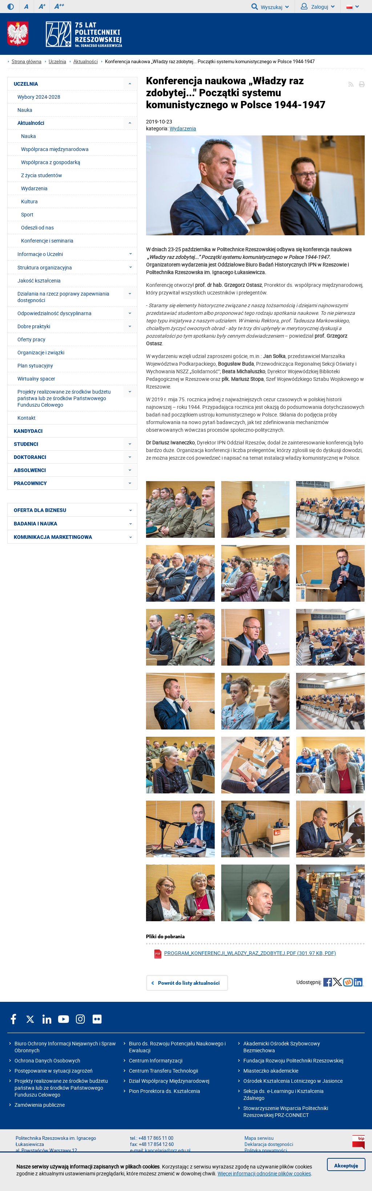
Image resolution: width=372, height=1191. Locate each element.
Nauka (28, 136)
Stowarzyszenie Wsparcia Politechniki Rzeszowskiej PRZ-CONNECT (285, 1111)
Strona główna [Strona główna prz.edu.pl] (26, 61)
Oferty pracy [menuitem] (31, 339)
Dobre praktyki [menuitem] (33, 326)
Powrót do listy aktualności (189, 983)
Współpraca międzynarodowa (55, 149)
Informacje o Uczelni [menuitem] (76, 254)
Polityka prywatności (265, 1150)
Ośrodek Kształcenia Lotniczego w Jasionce (293, 1080)
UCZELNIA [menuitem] (26, 84)
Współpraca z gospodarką (50, 162)
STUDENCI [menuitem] (26, 444)
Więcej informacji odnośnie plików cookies (264, 1173)
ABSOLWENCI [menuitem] (30, 470)
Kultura (29, 201)
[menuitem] (130, 83)
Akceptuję (346, 1165)
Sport (27, 214)
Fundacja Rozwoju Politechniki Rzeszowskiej (293, 1060)
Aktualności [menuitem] (30, 122)
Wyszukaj (270, 6)
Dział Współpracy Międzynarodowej (169, 1080)
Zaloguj (318, 6)
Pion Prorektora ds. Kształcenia (164, 1091)
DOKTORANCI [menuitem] (30, 457)
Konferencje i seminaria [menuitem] (47, 240)
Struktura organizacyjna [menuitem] (76, 267)
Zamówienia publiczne (40, 1104)
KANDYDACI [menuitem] (28, 431)
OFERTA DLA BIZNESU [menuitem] (75, 510)
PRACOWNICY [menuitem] (30, 483)
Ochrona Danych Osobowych (47, 1060)
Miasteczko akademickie (270, 1070)
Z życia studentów (41, 175)
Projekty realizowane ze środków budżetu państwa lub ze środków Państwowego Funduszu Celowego (61, 1087)
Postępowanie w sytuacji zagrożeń (54, 1070)
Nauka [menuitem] (24, 109)
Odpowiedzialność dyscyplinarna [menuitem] (54, 313)
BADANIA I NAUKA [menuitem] (75, 523)
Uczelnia (57, 61)
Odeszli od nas (37, 227)
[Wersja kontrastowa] (10, 6)
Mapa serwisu (259, 1138)
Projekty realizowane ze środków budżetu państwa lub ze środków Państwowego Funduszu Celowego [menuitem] (64, 398)
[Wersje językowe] (353, 6)
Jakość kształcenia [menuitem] (39, 280)
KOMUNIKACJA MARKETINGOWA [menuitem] (75, 536)
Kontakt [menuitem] (26, 417)
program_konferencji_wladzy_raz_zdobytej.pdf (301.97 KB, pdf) (244, 954)
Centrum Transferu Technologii (163, 1070)
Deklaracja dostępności (268, 1144)
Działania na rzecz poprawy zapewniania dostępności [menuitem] (63, 297)
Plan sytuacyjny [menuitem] (35, 365)
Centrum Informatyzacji (155, 1060)
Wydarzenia (183, 128)
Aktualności (85, 61)
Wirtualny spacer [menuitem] (36, 378)
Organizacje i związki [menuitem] (40, 352)
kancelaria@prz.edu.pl (167, 1150)
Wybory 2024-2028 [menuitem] (38, 96)
